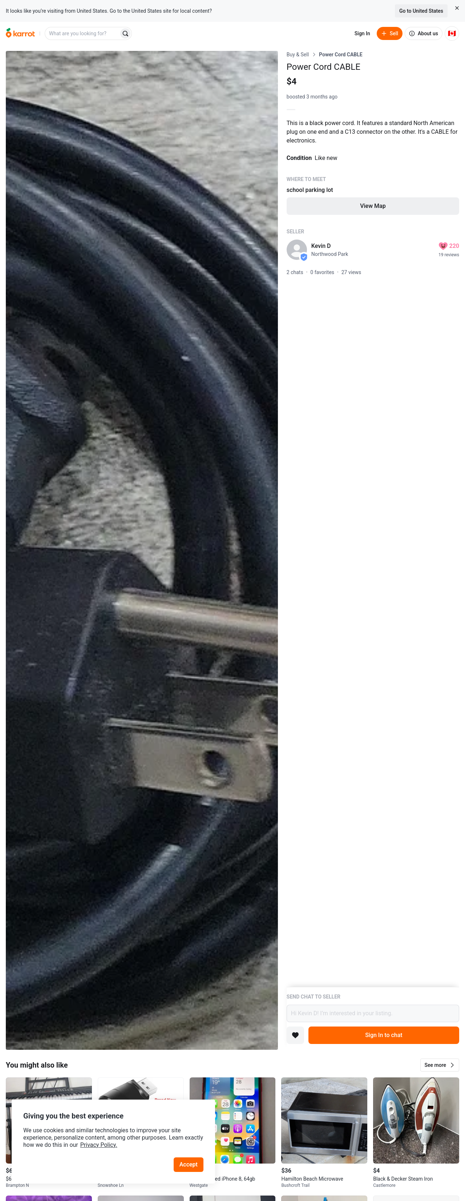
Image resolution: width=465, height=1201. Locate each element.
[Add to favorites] (295, 1035)
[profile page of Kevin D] (297, 250)
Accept (188, 1164)
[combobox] (82, 33)
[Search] (125, 33)
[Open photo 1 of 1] (142, 550)
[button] (439, 1065)
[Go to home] (20, 33)
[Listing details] (373, 519)
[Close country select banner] (457, 8)
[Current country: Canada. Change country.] (452, 33)
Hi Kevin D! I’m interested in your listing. (373, 1013)
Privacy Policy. (98, 1144)
